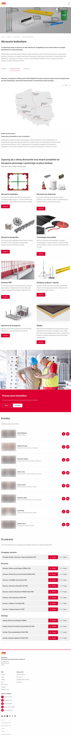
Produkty (9, 37)
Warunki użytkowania (6, 724)
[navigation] (5, 206)
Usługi (2, 675)
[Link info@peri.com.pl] (35, 699)
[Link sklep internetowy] (35, 709)
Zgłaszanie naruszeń (6, 733)
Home (2, 37)
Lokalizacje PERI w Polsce (23, 678)
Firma (2, 680)
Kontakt (3, 727)
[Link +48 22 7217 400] (35, 695)
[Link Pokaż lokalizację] (35, 702)
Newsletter (19, 680)
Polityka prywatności (6, 721)
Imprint (2, 718)
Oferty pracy (19, 675)
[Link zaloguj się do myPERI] (35, 705)
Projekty (3, 678)
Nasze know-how (5, 688)
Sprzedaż (3, 685)
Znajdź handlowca (21, 673)
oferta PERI (17, 37)
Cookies (3, 730)
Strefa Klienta (4, 683)
